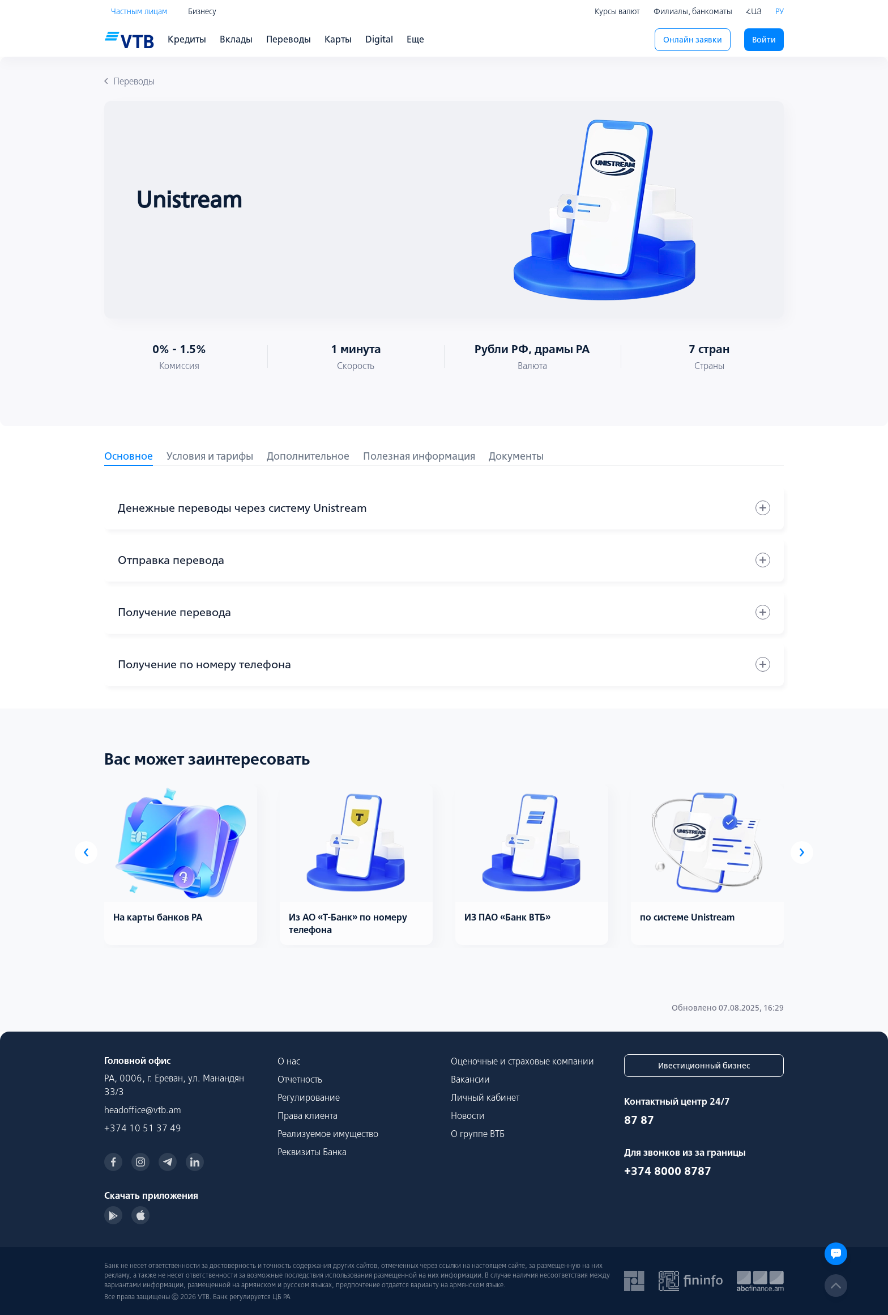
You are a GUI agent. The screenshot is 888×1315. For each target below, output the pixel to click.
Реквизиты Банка (312, 1151)
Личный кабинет (485, 1097)
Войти (764, 40)
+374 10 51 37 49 (142, 1128)
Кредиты (187, 39)
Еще (415, 39)
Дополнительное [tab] (308, 456)
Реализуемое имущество (328, 1133)
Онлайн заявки (692, 40)
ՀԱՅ (754, 11)
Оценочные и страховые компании (522, 1061)
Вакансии (470, 1079)
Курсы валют (617, 11)
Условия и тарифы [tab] (209, 456)
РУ (779, 11)
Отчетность (300, 1079)
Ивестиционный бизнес (704, 1066)
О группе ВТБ (478, 1133)
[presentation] (86, 852)
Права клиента (308, 1115)
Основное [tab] (128, 456)
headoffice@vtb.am (142, 1109)
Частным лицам (139, 11)
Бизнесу (202, 11)
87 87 (639, 1120)
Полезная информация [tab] (419, 456)
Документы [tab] (516, 456)
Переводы (288, 39)
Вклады (236, 39)
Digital (379, 39)
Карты (338, 39)
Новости (468, 1115)
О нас (289, 1061)
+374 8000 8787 (667, 1171)
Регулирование (309, 1097)
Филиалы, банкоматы (693, 11)
